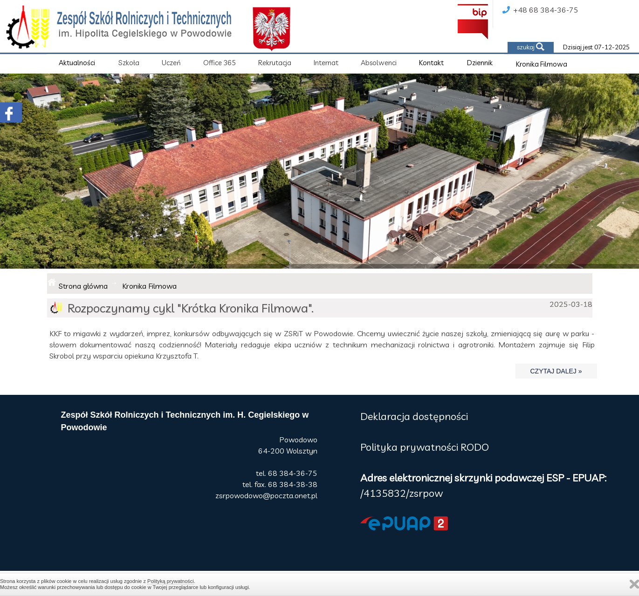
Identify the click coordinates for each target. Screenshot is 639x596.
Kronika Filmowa (541, 64)
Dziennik (480, 62)
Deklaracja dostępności (414, 416)
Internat (326, 62)
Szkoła (128, 62)
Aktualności (77, 62)
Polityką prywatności (170, 581)
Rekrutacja (274, 62)
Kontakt (431, 62)
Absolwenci (379, 62)
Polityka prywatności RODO (424, 447)
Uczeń (171, 62)
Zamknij (634, 584)
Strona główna (83, 286)
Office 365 (219, 62)
